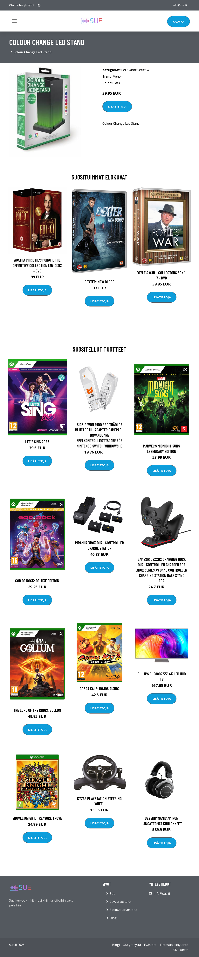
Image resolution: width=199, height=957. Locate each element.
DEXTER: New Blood (99, 281)
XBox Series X (139, 70)
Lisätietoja (117, 106)
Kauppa (178, 21)
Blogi (113, 918)
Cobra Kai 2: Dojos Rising (99, 688)
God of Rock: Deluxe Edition (37, 580)
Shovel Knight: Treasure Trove (37, 818)
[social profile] (39, 5)
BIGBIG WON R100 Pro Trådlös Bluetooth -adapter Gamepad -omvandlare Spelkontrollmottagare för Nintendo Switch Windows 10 (99, 435)
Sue (112, 893)
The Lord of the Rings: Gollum (37, 710)
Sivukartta (180, 950)
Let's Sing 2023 (37, 441)
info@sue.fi (180, 5)
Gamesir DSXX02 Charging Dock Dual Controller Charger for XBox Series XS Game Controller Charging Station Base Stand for (161, 570)
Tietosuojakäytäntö (174, 945)
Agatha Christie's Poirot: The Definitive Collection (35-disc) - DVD (37, 265)
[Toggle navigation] (14, 21)
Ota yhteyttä (132, 945)
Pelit (124, 70)
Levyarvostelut (120, 901)
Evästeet (150, 945)
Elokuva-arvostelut (123, 910)
